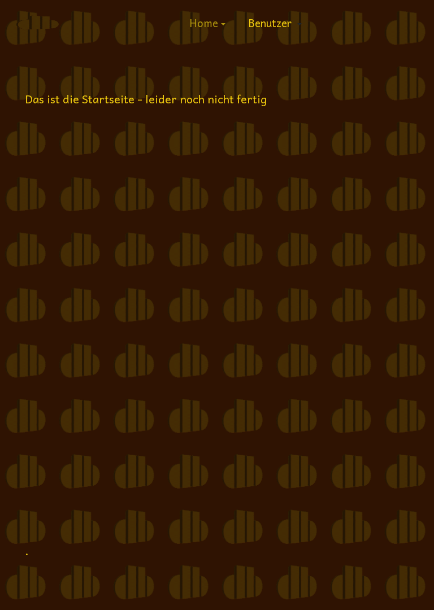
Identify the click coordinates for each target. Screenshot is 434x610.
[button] (207, 22)
